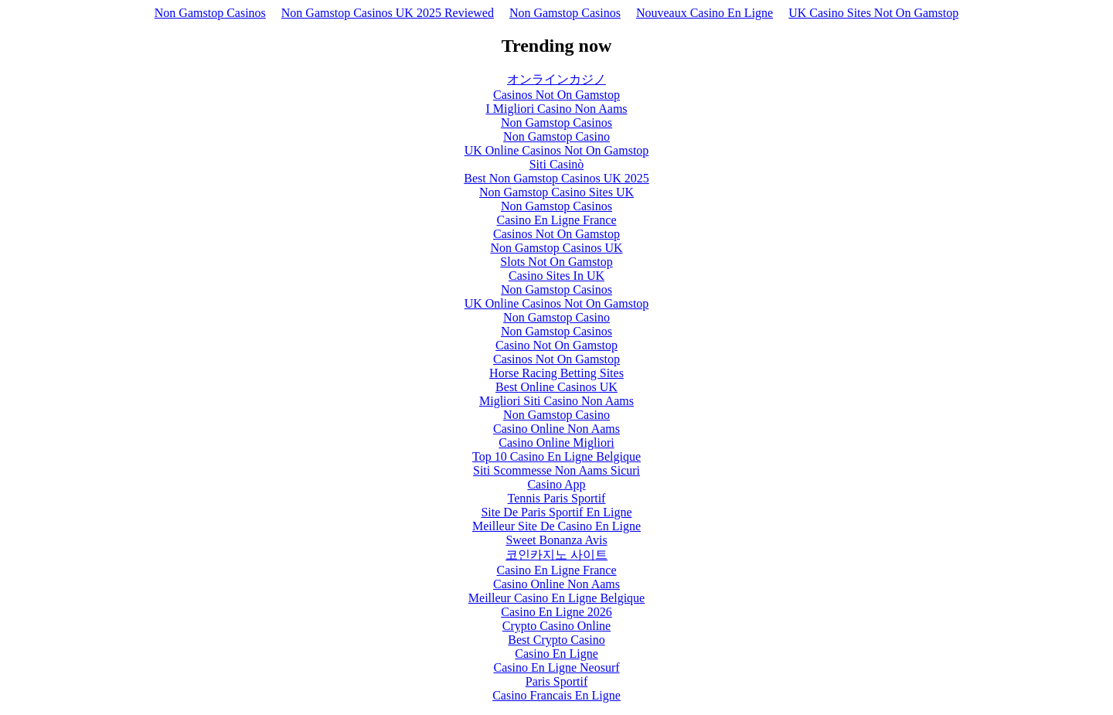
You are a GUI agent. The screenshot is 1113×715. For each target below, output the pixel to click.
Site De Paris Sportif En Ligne (556, 512)
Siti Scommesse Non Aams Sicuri (556, 470)
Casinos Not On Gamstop (556, 94)
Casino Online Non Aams (556, 428)
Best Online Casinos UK (556, 386)
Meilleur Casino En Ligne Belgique (556, 597)
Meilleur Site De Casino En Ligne (556, 526)
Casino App (556, 484)
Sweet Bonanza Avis (556, 539)
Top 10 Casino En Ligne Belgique (556, 456)
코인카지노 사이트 (556, 554)
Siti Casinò (556, 164)
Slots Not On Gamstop (556, 261)
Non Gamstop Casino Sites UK (556, 192)
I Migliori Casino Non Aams (556, 108)
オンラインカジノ (556, 79)
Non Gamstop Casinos (210, 12)
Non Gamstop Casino (556, 136)
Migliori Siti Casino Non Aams (556, 400)
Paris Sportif (556, 681)
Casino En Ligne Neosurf (556, 667)
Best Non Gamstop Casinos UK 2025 (556, 178)
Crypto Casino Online (556, 625)
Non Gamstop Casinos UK (556, 247)
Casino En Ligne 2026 (556, 611)
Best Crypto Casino (556, 639)
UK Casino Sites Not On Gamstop (873, 12)
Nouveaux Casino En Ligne (704, 12)
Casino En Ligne (556, 653)
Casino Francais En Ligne (556, 695)
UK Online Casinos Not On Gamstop (557, 150)
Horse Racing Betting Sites (556, 373)
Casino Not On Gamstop (556, 345)
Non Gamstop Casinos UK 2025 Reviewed (387, 12)
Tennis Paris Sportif (557, 498)
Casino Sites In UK (556, 275)
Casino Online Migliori (556, 442)
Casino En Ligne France (556, 219)
